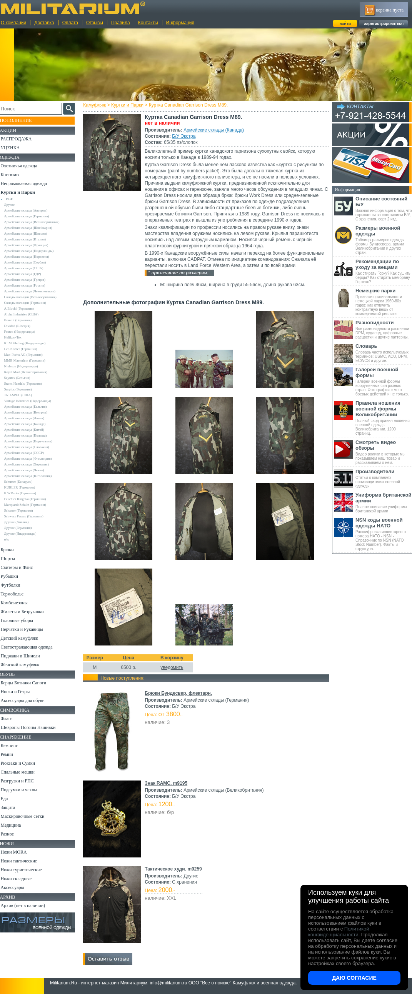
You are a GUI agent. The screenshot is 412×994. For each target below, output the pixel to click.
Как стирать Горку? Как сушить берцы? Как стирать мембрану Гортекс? (383, 271)
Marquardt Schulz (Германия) (30, 505)
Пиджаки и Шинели (25, 656)
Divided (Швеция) (22, 326)
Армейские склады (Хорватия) (31, 464)
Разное (12, 834)
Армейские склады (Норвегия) (31, 257)
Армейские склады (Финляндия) (33, 458)
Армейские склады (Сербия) (30, 262)
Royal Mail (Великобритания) (30, 372)
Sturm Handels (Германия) (28, 383)
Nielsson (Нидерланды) (26, 366)
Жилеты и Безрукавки (26, 611)
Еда (9, 798)
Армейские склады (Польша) (30, 435)
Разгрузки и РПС (21, 781)
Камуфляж (96, 105)
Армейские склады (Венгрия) (30, 412)
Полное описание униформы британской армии (383, 502)
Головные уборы (21, 620)
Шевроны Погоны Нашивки (32, 727)
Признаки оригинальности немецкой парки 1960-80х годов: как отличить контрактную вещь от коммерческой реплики (383, 302)
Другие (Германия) (23, 528)
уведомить (173, 667)
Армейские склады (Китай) (29, 430)
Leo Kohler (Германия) (25, 349)
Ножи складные (20, 878)
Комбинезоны (18, 602)
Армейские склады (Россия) (29, 285)
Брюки (11, 549)
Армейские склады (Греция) (29, 280)
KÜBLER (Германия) (24, 487)
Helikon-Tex (17, 337)
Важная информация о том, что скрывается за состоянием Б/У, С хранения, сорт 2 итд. (383, 208)
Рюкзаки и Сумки (22, 763)
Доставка (44, 22)
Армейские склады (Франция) (31, 245)
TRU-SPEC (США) (23, 395)
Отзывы (94, 22)
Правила (120, 22)
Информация (180, 22)
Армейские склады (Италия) (30, 239)
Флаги (11, 718)
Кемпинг (14, 745)
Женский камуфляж (24, 664)
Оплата (70, 22)
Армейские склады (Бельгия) (30, 407)
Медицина (15, 825)
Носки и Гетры (20, 691)
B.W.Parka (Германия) (25, 493)
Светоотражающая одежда (31, 647)
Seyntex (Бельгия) (22, 378)
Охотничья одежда (23, 165)
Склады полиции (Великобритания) (35, 297)
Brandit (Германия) (23, 320)
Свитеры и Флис (21, 567)
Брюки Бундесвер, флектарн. (180, 693)
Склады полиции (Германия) (30, 303)
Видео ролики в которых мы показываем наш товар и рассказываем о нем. (383, 452)
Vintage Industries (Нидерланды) (32, 401)
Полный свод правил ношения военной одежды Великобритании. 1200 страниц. (383, 417)
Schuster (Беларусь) (23, 482)
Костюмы (14, 174)
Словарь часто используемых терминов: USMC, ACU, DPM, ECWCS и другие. (383, 353)
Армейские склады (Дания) (29, 418)
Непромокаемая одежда (28, 183)
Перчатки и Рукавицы (26, 629)
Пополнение (21, 120)
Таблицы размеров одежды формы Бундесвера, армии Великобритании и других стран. (383, 240)
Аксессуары (17, 887)
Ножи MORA (18, 852)
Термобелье (16, 594)
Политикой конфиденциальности (338, 931)
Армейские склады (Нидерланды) (33, 251)
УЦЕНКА (15, 147)
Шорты (12, 558)
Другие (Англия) (21, 522)
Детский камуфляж (24, 638)
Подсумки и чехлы (23, 789)
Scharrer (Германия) (23, 510)
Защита (12, 807)
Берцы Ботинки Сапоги (28, 682)
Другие (14, 205)
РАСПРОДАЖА (21, 139)
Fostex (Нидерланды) (24, 332)
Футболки (15, 585)
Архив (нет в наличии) (27, 905)
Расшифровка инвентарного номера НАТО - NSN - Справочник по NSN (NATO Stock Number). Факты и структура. (383, 534)
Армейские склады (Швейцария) (33, 228)
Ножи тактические (23, 861)
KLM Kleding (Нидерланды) (29, 343)
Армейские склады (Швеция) (30, 233)
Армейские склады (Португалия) (33, 441)
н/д (11, 539)
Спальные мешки (22, 772)
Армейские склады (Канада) (215, 130)
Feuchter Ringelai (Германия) (30, 499)
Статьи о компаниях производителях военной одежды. (383, 478)
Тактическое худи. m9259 (174, 869)
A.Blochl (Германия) (23, 308)
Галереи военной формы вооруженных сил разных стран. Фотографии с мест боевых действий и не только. (383, 381)
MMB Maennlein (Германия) (29, 360)
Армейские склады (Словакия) (31, 447)
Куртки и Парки (129, 105)
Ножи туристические (26, 869)
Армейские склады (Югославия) (33, 476)
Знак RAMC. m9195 (167, 783)
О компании (13, 22)
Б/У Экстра (185, 136)
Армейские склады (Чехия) (29, 470)
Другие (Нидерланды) (25, 533)
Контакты (148, 22)
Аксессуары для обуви (27, 700)
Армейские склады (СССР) (29, 453)
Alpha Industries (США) (26, 314)
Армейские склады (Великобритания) (36, 222)
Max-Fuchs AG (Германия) (28, 355)
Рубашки (14, 576)
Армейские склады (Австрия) (30, 210)
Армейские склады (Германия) (31, 216)
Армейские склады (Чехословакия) (34, 291)
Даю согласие (354, 978)
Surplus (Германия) (23, 389)
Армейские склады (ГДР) (27, 274)
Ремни (11, 754)
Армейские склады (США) (28, 268)
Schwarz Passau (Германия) (28, 516)
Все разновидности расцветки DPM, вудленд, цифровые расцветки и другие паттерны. (383, 329)
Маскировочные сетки (27, 816)
